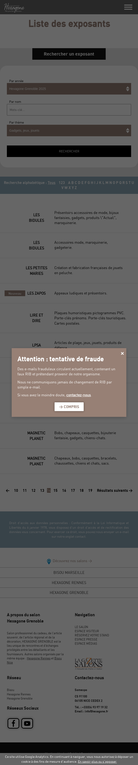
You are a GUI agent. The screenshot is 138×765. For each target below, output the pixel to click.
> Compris (69, 406)
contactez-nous (78, 395)
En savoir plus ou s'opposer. (97, 761)
